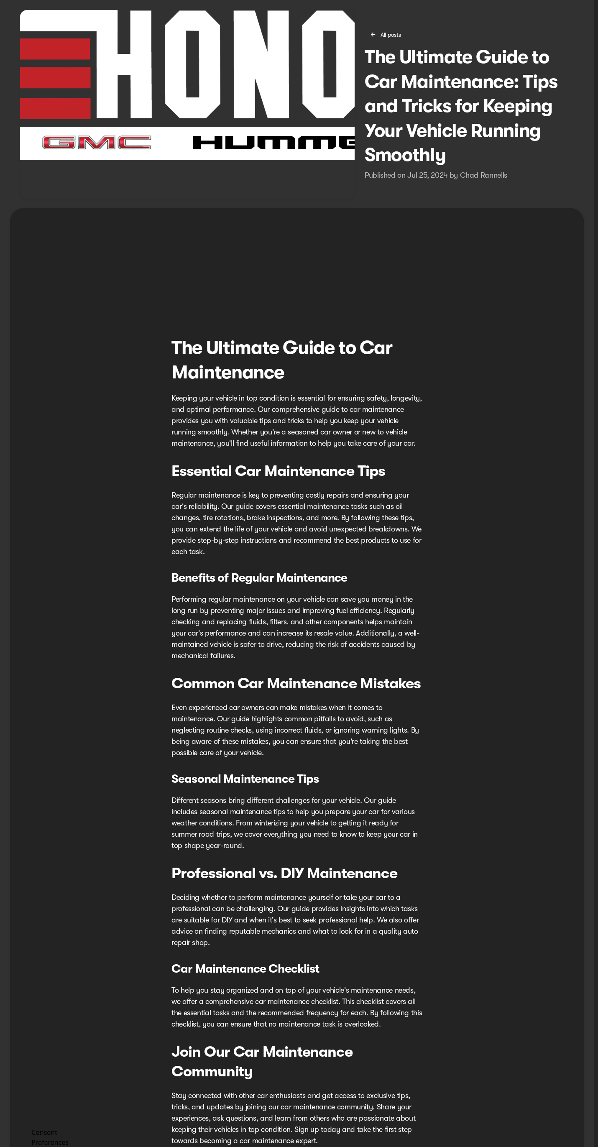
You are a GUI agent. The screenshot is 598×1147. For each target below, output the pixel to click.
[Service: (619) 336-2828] (359, 7)
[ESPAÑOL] (19, 7)
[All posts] (386, 76)
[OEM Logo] (34, 27)
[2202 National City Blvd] (559, 7)
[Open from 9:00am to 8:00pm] (487, 7)
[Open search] (496, 27)
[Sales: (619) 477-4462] (415, 7)
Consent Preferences (50, 1136)
